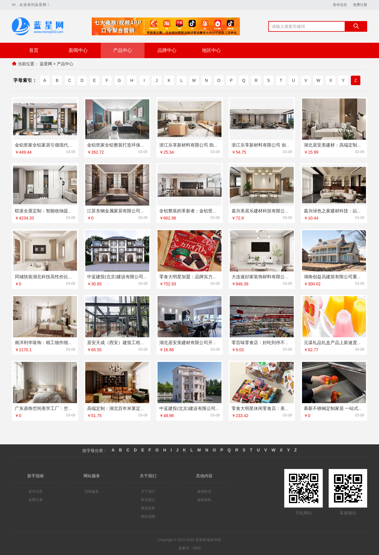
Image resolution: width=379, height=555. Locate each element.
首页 (33, 50)
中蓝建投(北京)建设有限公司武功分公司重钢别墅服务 (211, 408)
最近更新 (148, 508)
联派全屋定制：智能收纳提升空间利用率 (55, 210)
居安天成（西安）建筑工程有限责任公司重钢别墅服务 (140, 342)
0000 (197, 548)
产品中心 (122, 50)
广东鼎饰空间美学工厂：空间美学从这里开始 (59, 408)
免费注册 (360, 5)
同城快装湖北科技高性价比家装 (46, 276)
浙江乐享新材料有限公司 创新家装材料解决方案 (279, 144)
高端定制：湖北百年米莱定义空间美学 (125, 408)
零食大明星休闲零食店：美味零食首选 (269, 408)
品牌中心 (167, 50)
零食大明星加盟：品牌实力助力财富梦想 (199, 276)
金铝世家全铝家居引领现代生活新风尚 (52, 144)
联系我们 (148, 499)
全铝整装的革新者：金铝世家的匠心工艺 (199, 210)
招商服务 (92, 491)
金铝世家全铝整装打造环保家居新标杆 (125, 144)
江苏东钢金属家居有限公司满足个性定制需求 (131, 210)
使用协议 (204, 491)
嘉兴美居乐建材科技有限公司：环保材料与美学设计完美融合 (291, 210)
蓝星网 (46, 63)
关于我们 (148, 491)
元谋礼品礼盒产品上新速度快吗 (335, 342)
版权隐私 (204, 499)
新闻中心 (78, 50)
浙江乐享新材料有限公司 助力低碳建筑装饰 (202, 144)
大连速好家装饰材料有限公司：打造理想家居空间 (280, 276)
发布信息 (340, 5)
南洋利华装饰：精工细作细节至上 (48, 342)
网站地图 (148, 516)
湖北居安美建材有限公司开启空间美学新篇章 (203, 342)
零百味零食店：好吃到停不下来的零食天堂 (274, 342)
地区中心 (211, 50)
